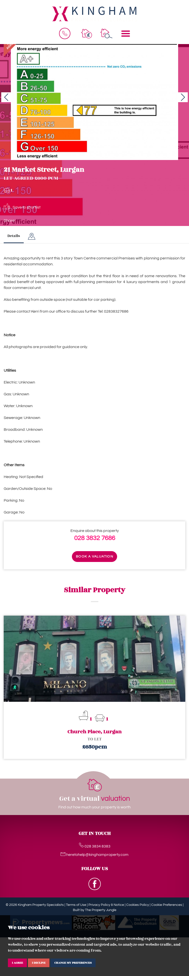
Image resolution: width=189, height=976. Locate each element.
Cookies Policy (137, 905)
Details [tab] (13, 236)
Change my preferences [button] (73, 962)
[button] (6, 97)
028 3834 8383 (94, 846)
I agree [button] (17, 962)
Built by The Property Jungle (94, 910)
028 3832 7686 (94, 538)
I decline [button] (38, 962)
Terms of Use (76, 905)
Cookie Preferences (166, 905)
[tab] (31, 236)
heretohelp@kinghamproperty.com (94, 855)
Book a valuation (94, 556)
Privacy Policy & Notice (106, 905)
